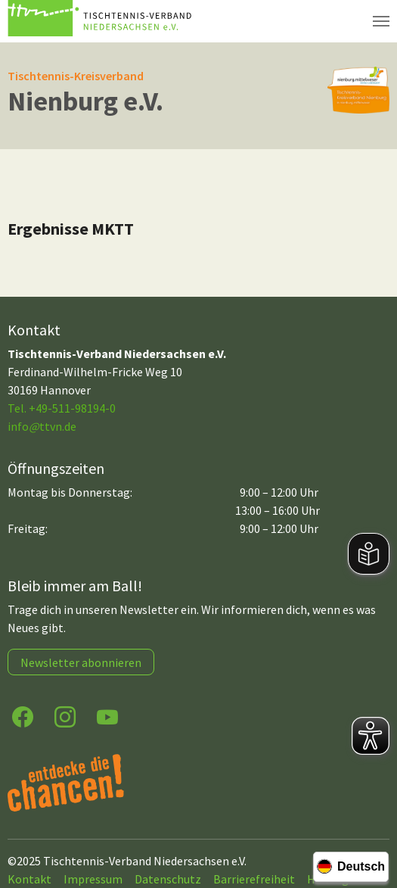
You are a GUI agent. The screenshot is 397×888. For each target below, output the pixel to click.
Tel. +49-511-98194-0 (62, 408)
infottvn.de (42, 426)
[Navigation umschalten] (381, 21)
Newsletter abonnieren (80, 662)
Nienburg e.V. (85, 101)
